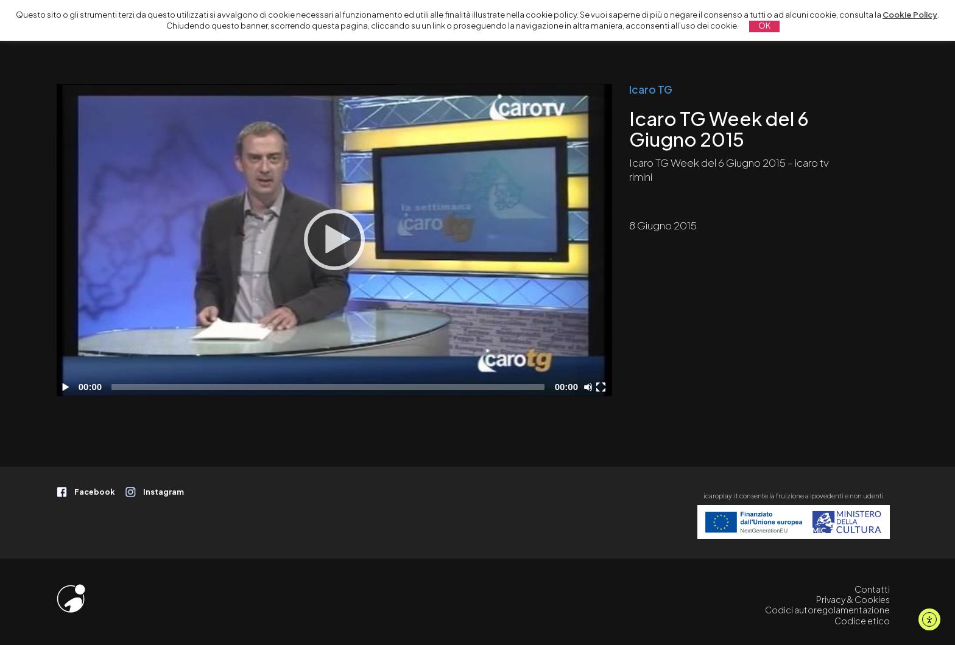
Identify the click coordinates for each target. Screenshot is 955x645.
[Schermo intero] (602, 387)
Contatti (872, 589)
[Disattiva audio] (590, 387)
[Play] (334, 239)
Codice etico (862, 620)
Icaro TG (650, 89)
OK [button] (764, 25)
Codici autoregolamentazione (827, 609)
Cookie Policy (910, 14)
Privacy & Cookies (853, 599)
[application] (335, 240)
